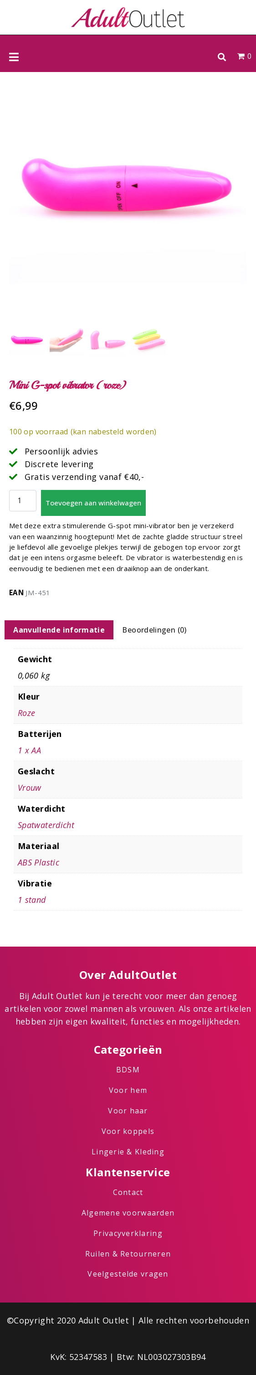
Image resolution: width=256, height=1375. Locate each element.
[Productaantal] (22, 500)
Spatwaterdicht (46, 824)
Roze (26, 712)
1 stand (32, 899)
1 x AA (29, 750)
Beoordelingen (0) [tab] (154, 630)
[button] (221, 56)
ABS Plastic (38, 862)
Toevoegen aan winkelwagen (93, 502)
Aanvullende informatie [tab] (59, 630)
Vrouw (29, 787)
